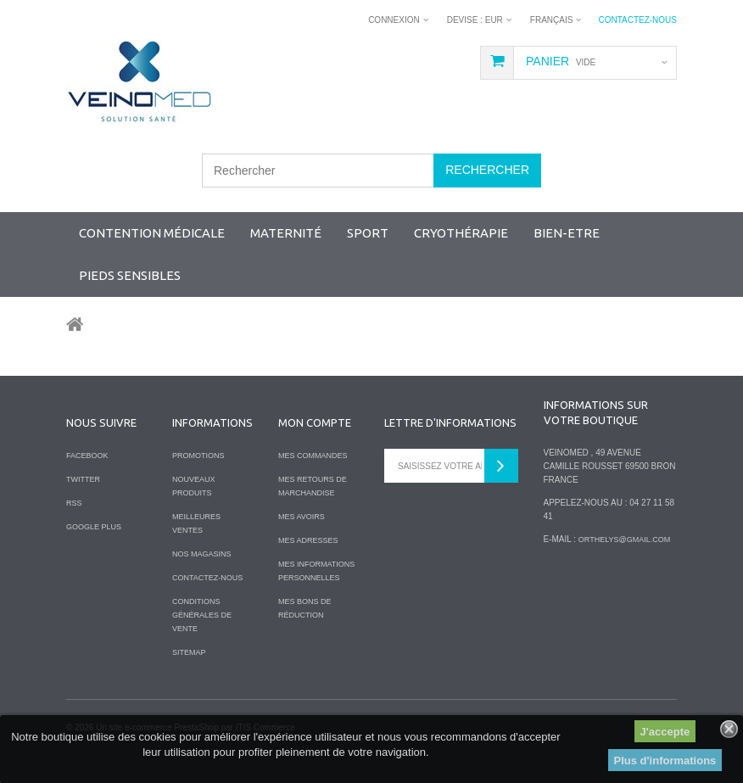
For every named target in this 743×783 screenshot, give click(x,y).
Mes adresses (308, 540)
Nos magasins (202, 554)
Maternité (285, 233)
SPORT (367, 233)
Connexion (394, 20)
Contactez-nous (637, 20)
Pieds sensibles (130, 275)
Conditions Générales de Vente (202, 615)
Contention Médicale (152, 233)
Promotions (198, 455)
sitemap (189, 652)
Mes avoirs (301, 516)
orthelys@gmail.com (624, 539)
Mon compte (314, 422)
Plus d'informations (665, 760)
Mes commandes (313, 455)
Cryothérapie (461, 233)
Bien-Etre (567, 233)
